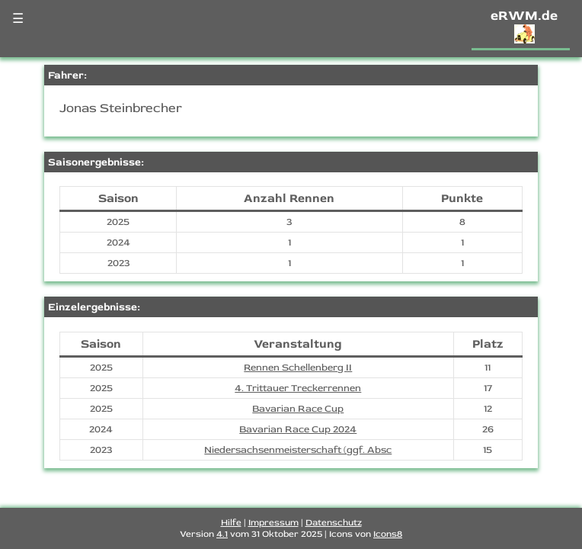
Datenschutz (333, 522)
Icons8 (387, 534)
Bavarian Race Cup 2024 (298, 429)
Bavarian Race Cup (298, 409)
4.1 (222, 534)
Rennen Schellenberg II (298, 367)
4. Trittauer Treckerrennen (298, 388)
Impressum (273, 522)
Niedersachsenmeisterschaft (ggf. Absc (298, 450)
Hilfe (231, 522)
